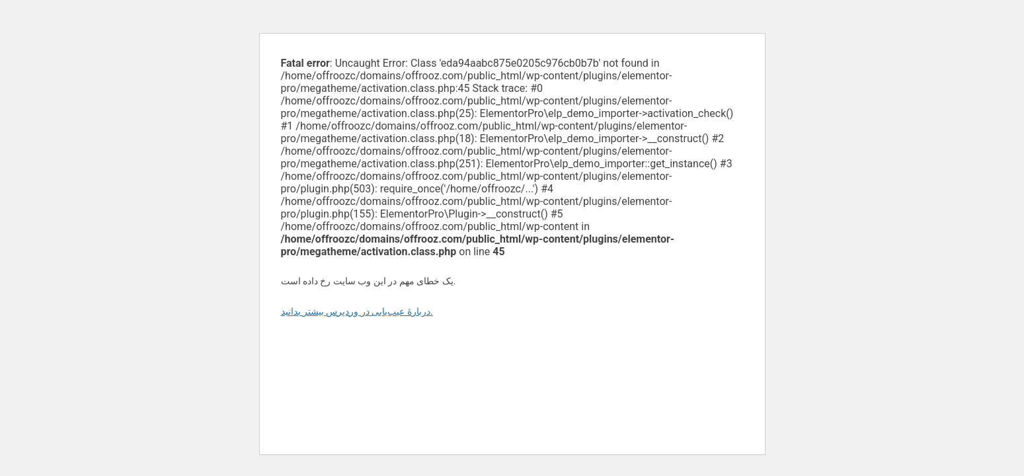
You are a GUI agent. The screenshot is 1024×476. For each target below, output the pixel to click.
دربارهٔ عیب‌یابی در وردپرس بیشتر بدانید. (357, 311)
